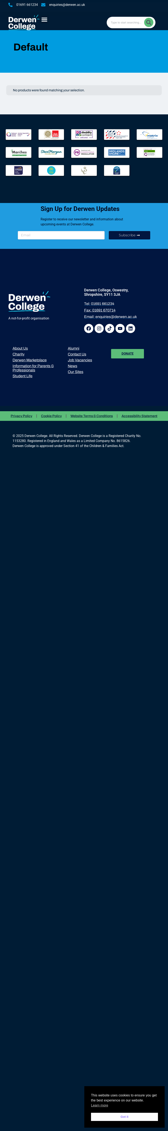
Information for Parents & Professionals (33, 368)
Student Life (22, 376)
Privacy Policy (21, 416)
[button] (44, 19)
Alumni (73, 348)
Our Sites (75, 372)
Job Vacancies (80, 360)
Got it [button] (124, 1116)
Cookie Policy (51, 416)
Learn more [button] (99, 1105)
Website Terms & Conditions (92, 416)
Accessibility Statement (139, 416)
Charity (18, 354)
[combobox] (131, 22)
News (72, 366)
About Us (20, 348)
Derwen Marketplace (30, 360)
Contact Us (77, 354)
